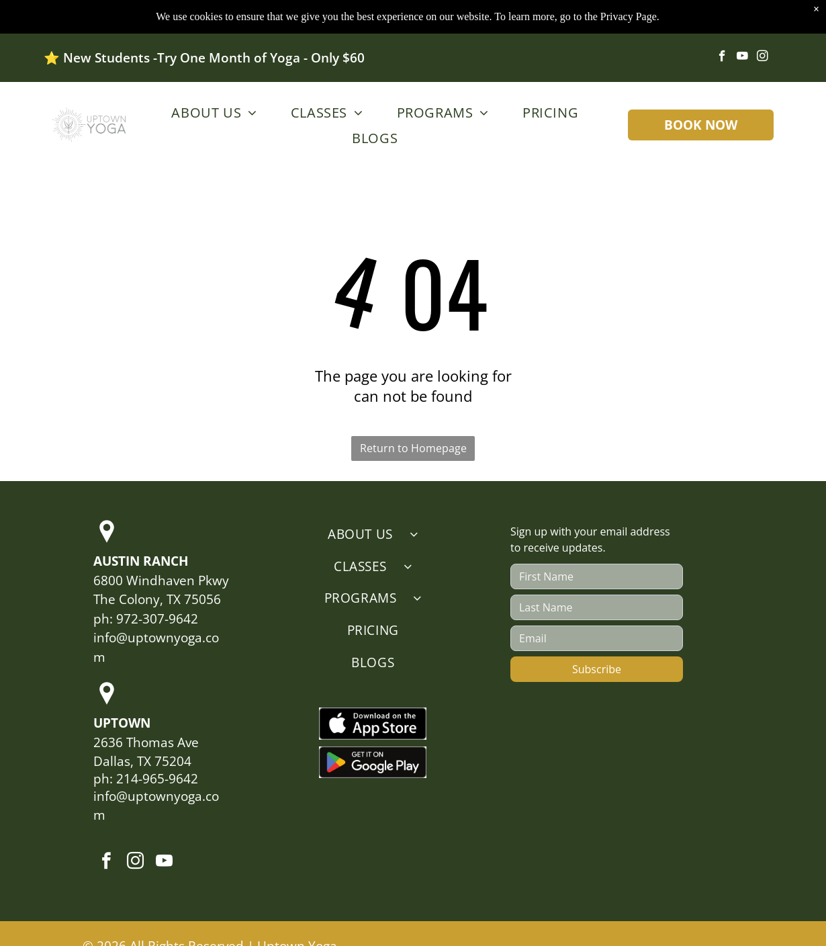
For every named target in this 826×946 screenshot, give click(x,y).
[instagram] (762, 58)
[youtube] (742, 58)
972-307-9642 (157, 619)
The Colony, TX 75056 (157, 599)
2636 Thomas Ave (146, 742)
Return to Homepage (413, 448)
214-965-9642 (157, 778)
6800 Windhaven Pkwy (161, 580)
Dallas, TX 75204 (142, 761)
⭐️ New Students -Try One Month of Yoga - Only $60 (204, 58)
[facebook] (722, 58)
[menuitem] (210, 112)
